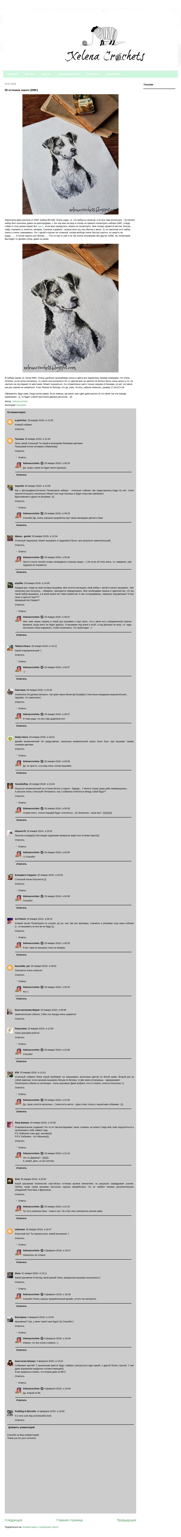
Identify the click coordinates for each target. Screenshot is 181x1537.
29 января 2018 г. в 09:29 (57, 463)
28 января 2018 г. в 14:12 (44, 646)
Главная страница (70, 1520)
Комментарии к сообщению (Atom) (40, 1527)
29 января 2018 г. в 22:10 (57, 1153)
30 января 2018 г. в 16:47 (39, 1229)
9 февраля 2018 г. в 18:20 (50, 1361)
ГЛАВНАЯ (12, 74)
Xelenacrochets (31, 463)
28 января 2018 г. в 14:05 (37, 583)
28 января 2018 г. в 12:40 (40, 420)
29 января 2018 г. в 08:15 (39, 919)
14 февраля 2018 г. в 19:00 (50, 1411)
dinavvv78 (20, 831)
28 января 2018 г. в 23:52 (39, 831)
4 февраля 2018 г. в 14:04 (40, 1317)
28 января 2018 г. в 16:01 (42, 737)
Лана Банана (22, 1122)
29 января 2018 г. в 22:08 (57, 1050)
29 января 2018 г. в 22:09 (57, 1100)
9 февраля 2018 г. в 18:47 (57, 1250)
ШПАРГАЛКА (113, 74)
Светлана (20, 690)
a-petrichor (21, 420)
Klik (17, 1072)
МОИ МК (46, 74)
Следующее (13, 1520)
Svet (17, 1179)
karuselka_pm (22, 966)
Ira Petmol (20, 919)
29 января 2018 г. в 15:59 (43, 1122)
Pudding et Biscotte (25, 1411)
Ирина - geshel (23, 536)
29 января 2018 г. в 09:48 (53, 1010)
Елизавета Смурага (25, 875)
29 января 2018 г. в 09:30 (57, 557)
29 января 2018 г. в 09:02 (43, 966)
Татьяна (19, 439)
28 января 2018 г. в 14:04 (45, 536)
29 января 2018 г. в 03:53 (50, 875)
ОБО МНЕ (29, 74)
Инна (18, 1273)
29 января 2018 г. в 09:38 (57, 761)
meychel (19, 486)
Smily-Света (21, 737)
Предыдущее (126, 1520)
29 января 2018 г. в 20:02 (33, 1179)
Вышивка (21, 405)
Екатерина (20, 1317)
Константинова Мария (27, 1010)
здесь (41, 226)
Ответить (20, 429)
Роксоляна (21, 1028)
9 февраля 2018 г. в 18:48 (57, 1294)
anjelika (19, 583)
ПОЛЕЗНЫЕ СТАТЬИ (69, 74)
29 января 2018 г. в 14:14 (33, 1072)
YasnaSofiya (21, 784)
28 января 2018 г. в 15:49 (39, 690)
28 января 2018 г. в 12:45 (37, 439)
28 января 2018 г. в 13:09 (37, 486)
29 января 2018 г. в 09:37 (57, 617)
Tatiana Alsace (22, 646)
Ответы (22, 457)
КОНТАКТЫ (93, 74)
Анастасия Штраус (25, 1361)
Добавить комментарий (21, 1427)
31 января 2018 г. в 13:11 (34, 1273)
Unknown (20, 1229)
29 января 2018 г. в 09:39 (57, 943)
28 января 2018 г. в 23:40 (42, 784)
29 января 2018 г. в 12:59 (40, 1028)
